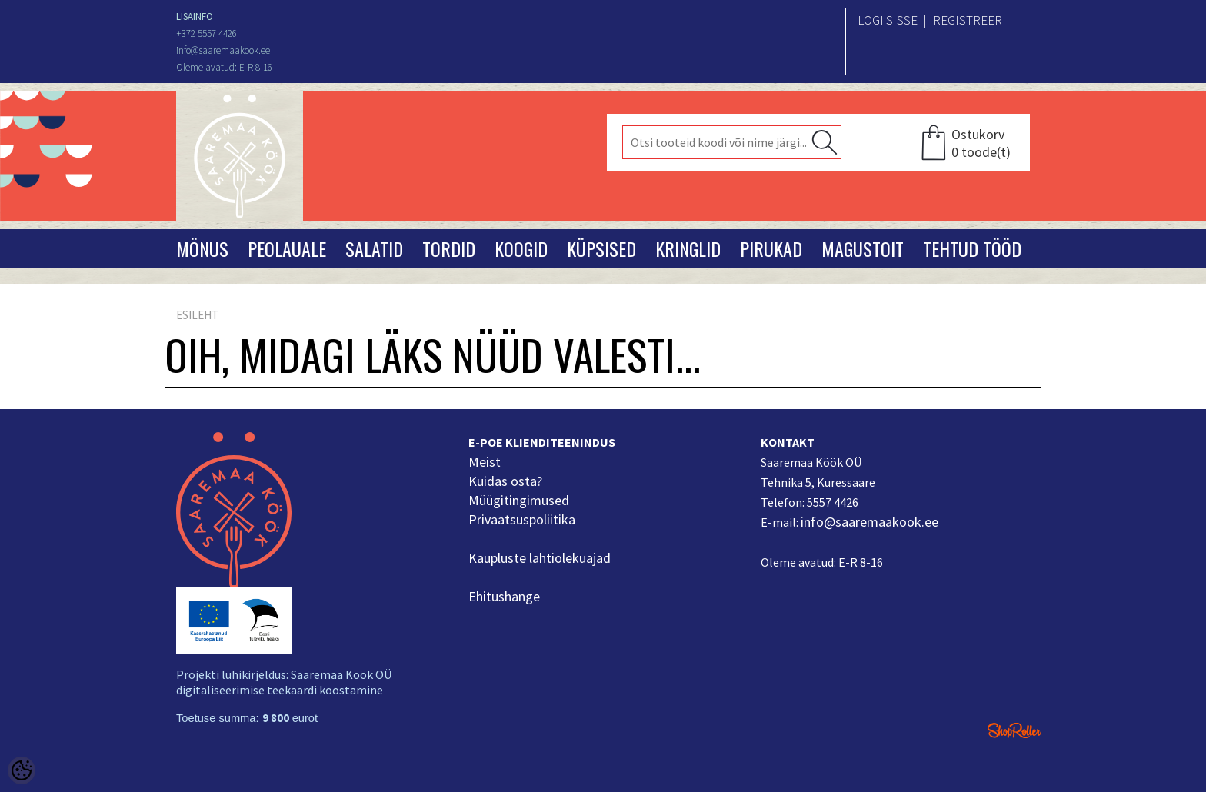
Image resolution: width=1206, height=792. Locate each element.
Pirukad (771, 248)
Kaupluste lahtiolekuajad (539, 558)
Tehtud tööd (972, 248)
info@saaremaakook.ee (869, 522)
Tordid (448, 248)
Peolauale (287, 248)
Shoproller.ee (1014, 730)
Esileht (197, 315)
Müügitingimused (518, 500)
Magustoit (862, 248)
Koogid (521, 248)
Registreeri (969, 20)
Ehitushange (504, 596)
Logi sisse (888, 20)
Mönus (202, 248)
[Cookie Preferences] (21, 770)
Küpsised (601, 248)
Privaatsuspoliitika (521, 519)
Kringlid (688, 248)
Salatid (374, 248)
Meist (484, 462)
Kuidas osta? (505, 481)
